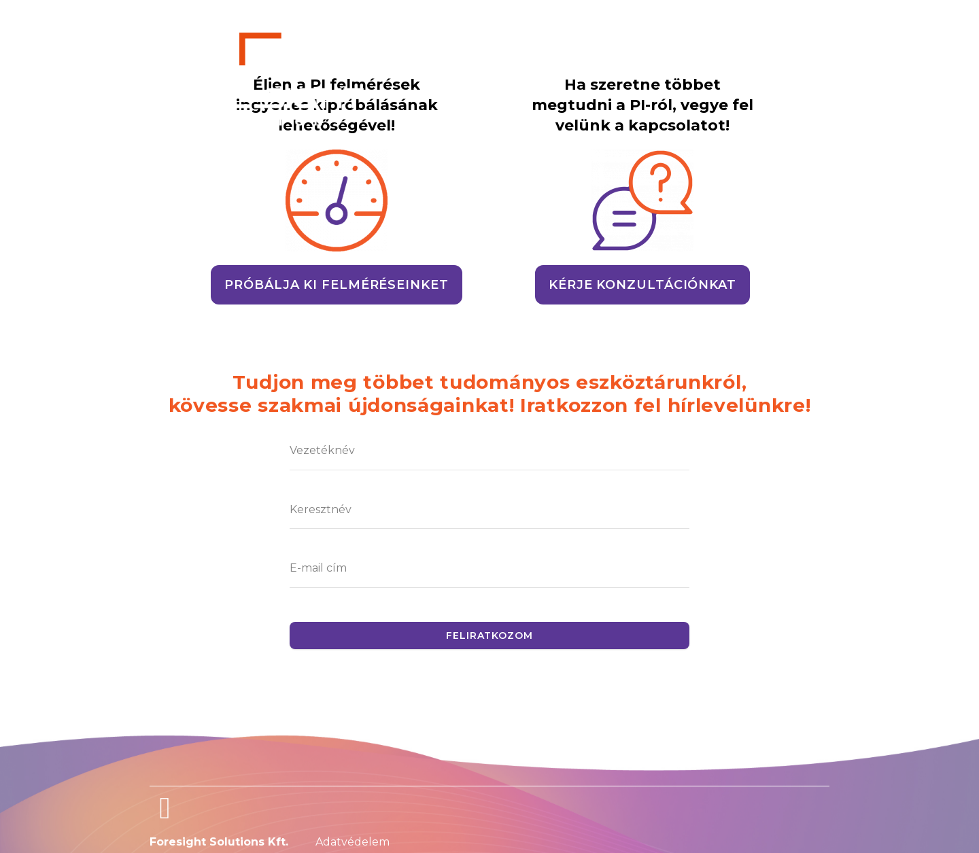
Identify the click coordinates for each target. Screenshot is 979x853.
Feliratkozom (489, 635)
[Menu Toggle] (179, 153)
